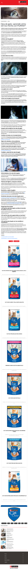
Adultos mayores (4, 523)
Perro (22, 523)
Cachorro (16, 523)
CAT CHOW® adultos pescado (6, 150)
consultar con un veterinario (5, 139)
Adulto (12, 523)
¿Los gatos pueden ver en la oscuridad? (7, 236)
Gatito (8, 523)
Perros (6, 553)
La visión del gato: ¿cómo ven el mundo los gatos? (9, 238)
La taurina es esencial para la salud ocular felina (8, 197)
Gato (19, 523)
